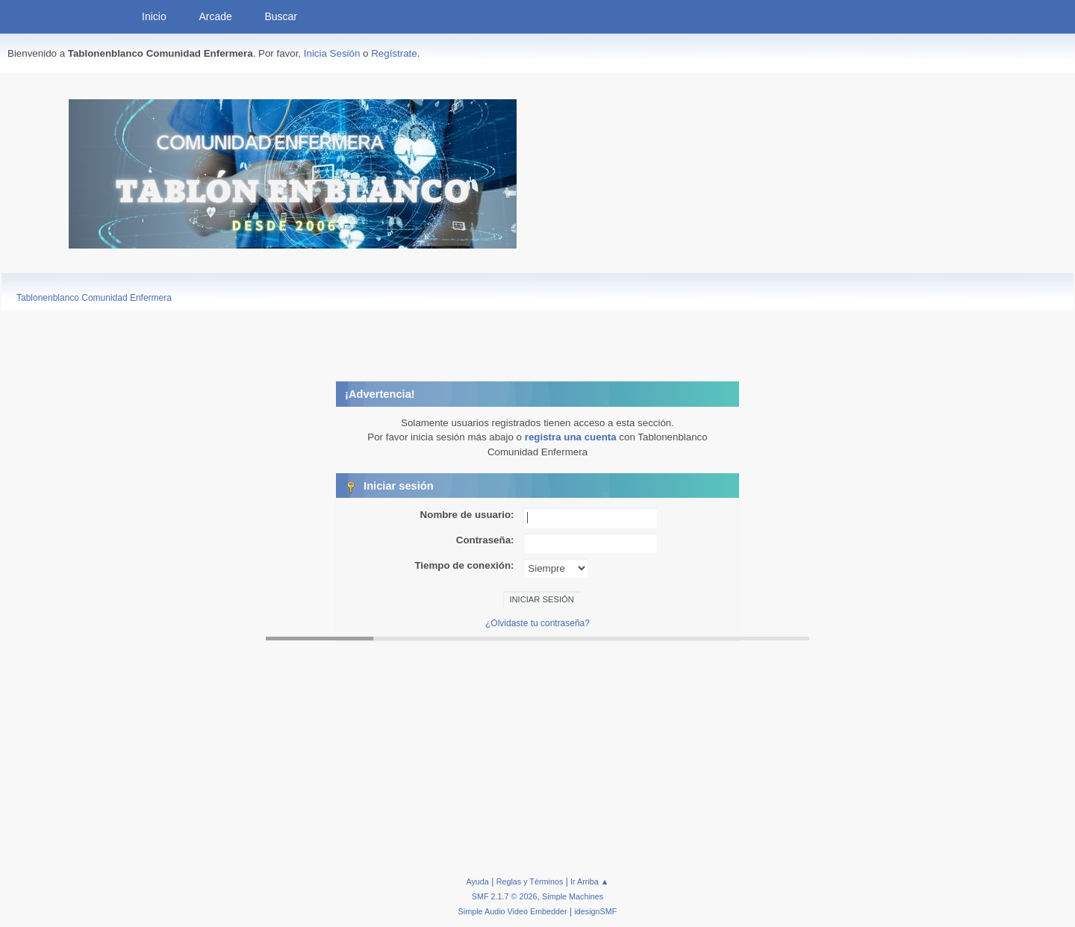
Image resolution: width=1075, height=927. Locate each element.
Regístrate (394, 53)
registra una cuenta (571, 437)
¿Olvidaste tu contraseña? (537, 623)
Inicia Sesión (332, 53)
